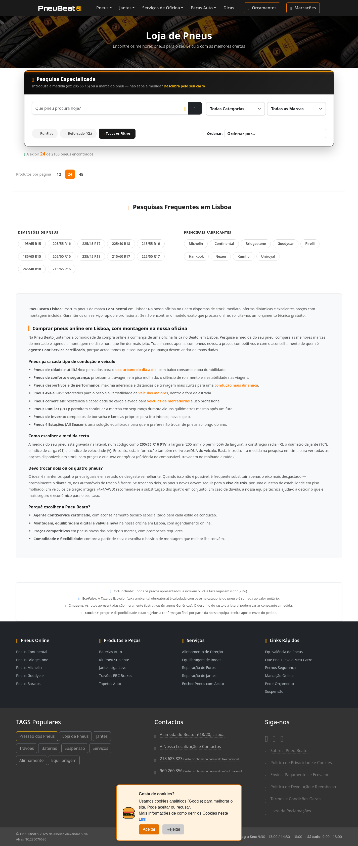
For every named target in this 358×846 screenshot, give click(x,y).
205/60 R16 (62, 256)
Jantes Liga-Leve (112, 667)
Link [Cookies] (142, 819)
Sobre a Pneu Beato (289, 750)
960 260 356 (201, 770)
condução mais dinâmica (236, 385)
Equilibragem (63, 760)
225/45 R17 (91, 243)
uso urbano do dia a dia (136, 369)
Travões (26, 748)
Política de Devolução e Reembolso (303, 786)
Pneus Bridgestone (32, 659)
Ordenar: (214, 133)
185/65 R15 (32, 256)
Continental (224, 243)
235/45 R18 (91, 256)
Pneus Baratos (28, 683)
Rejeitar (173, 829)
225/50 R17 (151, 256)
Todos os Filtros (121, 133)
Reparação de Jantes (199, 675)
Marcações (303, 8)
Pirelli (310, 243)
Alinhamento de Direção (202, 651)
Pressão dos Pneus (37, 736)
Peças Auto (202, 8)
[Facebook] (266, 737)
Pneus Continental (31, 651)
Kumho (244, 256)
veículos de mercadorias (168, 401)
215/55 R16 (151, 243)
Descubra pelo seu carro (184, 86)
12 (59, 174)
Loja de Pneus (75, 736)
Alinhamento (31, 760)
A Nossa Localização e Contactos (190, 746)
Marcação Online (279, 675)
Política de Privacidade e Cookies (301, 762)
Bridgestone (256, 243)
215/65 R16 (62, 269)
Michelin (196, 243)
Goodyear (286, 243)
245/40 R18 (32, 269)
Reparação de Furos (198, 667)
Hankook (196, 256)
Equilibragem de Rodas (201, 659)
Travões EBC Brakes (115, 675)
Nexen (220, 256)
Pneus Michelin (29, 667)
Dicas (228, 8)
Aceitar (149, 829)
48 (81, 174)
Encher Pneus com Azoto (203, 683)
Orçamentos (262, 8)
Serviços (100, 748)
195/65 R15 (32, 243)
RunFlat (45, 133)
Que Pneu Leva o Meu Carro (288, 659)
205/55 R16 (62, 243)
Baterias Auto (110, 651)
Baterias (49, 748)
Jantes (125, 8)
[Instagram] (274, 737)
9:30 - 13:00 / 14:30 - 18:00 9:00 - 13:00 (289, 836)
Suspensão (274, 691)
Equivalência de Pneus (284, 651)
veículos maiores (153, 393)
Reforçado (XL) (81, 133)
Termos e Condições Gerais (296, 799)
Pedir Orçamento (279, 683)
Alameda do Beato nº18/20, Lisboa (192, 734)
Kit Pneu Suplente (114, 659)
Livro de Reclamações (291, 811)
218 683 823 (199, 758)
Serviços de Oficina (161, 8)
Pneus (102, 8)
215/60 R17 (121, 256)
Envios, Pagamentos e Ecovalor (300, 774)
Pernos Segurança (280, 667)
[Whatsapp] (282, 737)
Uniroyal (268, 256)
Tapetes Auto (110, 683)
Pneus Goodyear (30, 675)
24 (70, 174)
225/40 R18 (121, 243)
